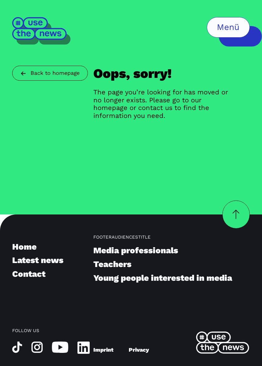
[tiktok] (17, 347)
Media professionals (135, 250)
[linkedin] (83, 347)
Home (24, 247)
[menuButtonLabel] (228, 27)
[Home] (41, 31)
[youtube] (60, 347)
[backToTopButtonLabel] (236, 214)
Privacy (139, 349)
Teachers (112, 264)
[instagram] (37, 347)
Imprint (103, 349)
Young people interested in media (162, 278)
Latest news (37, 260)
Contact (28, 274)
